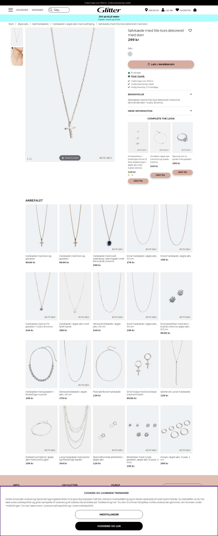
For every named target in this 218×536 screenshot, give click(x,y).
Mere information (140, 111)
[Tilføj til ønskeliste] (190, 30)
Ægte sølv (23, 24)
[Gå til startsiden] (109, 10)
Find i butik (136, 76)
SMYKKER (37, 10)
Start (11, 24)
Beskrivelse (136, 94)
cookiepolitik (86, 505)
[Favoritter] (184, 10)
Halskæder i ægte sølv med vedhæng (74, 24)
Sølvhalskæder (40, 24)
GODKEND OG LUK (109, 526)
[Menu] (11, 10)
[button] (168, 10)
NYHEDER (22, 10)
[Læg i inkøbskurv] (161, 64)
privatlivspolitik (58, 505)
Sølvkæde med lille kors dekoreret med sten (122, 24)
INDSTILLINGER (109, 514)
